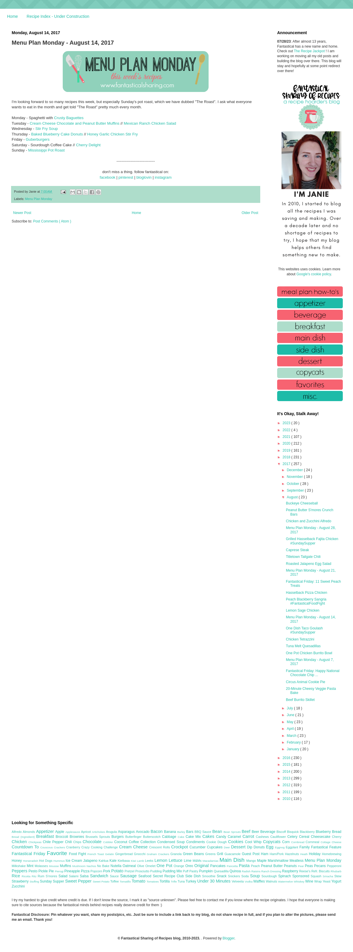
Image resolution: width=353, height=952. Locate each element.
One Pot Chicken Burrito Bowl (309, 653)
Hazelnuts (292, 854)
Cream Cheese (134, 847)
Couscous (47, 847)
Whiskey (299, 881)
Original (202, 865)
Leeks (150, 860)
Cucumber (198, 847)
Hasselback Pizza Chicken (306, 593)
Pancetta (233, 866)
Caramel (235, 837)
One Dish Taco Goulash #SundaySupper (304, 630)
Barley (181, 831)
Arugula (112, 831)
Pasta (245, 865)
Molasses (42, 866)
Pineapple (72, 871)
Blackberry (308, 831)
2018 (287, 457)
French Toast (96, 854)
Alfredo (17, 831)
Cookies (236, 841)
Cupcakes (215, 847)
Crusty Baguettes (68, 118)
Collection (148, 842)
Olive (141, 866)
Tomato (139, 881)
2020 (287, 443)
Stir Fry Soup (46, 128)
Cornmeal (313, 842)
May (290, 722)
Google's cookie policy (313, 274)
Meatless (297, 861)
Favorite (58, 853)
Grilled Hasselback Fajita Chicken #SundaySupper (312, 541)
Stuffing (35, 881)
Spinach (285, 876)
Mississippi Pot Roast (46, 150)
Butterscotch (152, 836)
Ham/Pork (277, 854)
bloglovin (143, 177)
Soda (245, 876)
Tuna (182, 881)
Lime (188, 861)
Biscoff (282, 831)
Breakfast (46, 836)
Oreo (189, 866)
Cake (182, 836)
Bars (190, 832)
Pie (52, 871)
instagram (163, 177)
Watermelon (286, 881)
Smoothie (209, 876)
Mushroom (79, 866)
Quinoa (236, 871)
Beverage (268, 832)
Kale (113, 861)
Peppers (20, 871)
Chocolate (93, 841)
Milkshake (19, 866)
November (295, 477)
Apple (60, 832)
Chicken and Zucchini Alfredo (308, 521)
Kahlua (104, 860)
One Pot (165, 865)
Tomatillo (126, 881)
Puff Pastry (191, 871)
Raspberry (290, 871)
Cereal (305, 837)
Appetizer (45, 831)
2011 (287, 792)
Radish (246, 871)
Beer (256, 832)
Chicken (20, 841)
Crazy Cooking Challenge (100, 847)
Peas (309, 866)
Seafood (145, 876)
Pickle (44, 871)
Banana (170, 832)
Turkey (191, 881)
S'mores (52, 876)
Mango (251, 860)
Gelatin (110, 854)
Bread (336, 832)
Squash (317, 876)
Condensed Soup (171, 842)
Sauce (115, 876)
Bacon (157, 831)
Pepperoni (334, 866)
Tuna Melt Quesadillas (303, 646)
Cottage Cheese (331, 842)
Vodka (249, 881)
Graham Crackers (158, 854)
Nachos (92, 866)
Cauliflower (278, 836)
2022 (287, 430)
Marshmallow (279, 861)
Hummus (59, 860)
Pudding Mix (172, 871)
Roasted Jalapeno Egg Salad (308, 564)
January (293, 749)
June (291, 715)
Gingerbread (124, 854)
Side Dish (193, 876)
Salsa (85, 876)
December (295, 470)
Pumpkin (206, 871)
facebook (108, 177)
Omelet (151, 866)
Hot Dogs (46, 860)
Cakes (209, 836)
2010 (287, 799)
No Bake (104, 866)
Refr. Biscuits (321, 871)
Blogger (229, 938)
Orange (179, 866)
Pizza (85, 871)
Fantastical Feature (326, 847)
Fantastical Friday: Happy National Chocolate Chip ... (312, 673)
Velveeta (238, 881)
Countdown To (26, 847)
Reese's (305, 871)
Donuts (260, 847)
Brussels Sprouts (98, 836)
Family (305, 847)
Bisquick (293, 831)
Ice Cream (74, 861)
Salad (63, 876)
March (292, 736)
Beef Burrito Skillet (300, 700)
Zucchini (18, 886)
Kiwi (134, 860)
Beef (246, 831)
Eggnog (280, 847)
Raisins (256, 871)
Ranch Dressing (271, 871)
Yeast (327, 881)
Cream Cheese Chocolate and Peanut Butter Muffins (75, 123)
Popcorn (96, 871)
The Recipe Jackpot (310, 51)
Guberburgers (37, 139)
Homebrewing (331, 854)
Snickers (234, 876)
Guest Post (251, 854)
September (296, 490)
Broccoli (63, 837)
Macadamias (210, 860)
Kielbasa (124, 860)
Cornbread (298, 842)
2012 (287, 785)
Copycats (272, 841)
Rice (17, 875)
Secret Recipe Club (169, 876)
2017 (287, 464)
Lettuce (176, 860)
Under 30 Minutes (214, 881)
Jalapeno (91, 861)
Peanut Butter (272, 866)
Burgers (118, 837)
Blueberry (324, 832)
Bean (217, 831)
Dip (250, 847)
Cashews (263, 836)
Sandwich (100, 875)
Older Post (250, 213)
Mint (31, 866)
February (294, 742)
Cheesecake (321, 837)
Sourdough (269, 876)
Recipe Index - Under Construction (58, 16)
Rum (42, 876)
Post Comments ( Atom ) (52, 221)
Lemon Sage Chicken (302, 610)
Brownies (78, 837)
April (291, 729)
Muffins (66, 866)
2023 (287, 423)
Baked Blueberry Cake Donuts (57, 134)
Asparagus (127, 832)
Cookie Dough (217, 842)
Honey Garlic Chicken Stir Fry (112, 134)
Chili (69, 842)
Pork (107, 871)
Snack (222, 876)
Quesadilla (222, 871)
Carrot (249, 836)
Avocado (143, 832)
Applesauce (73, 831)
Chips (78, 842)
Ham (265, 854)
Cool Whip (254, 842)
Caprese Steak (297, 550)
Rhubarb (336, 871)
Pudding (156, 871)
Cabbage (170, 837)
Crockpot (180, 847)
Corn (286, 842)
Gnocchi (140, 854)
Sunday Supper (52, 881)
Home (12, 16)
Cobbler (108, 842)
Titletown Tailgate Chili (303, 557)
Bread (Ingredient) (24, 836)
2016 (287, 758)
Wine (309, 881)
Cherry (336, 836)
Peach (256, 866)
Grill (220, 854)
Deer (227, 847)
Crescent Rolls (160, 847)
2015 (287, 765)
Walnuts (272, 881)
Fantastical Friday (29, 853)
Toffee (115, 881)
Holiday (315, 854)
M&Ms (197, 860)
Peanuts (291, 866)
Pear (301, 866)
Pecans (320, 866)
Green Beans (194, 854)
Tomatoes (153, 881)
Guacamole (233, 854)
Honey (17, 861)
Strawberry (21, 881)
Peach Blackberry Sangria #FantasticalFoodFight (306, 601)
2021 (287, 437)
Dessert (239, 847)
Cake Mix (194, 837)
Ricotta (27, 876)
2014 (287, 772)
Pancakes (218, 866)
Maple (262, 861)
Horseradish (31, 860)
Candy (222, 837)
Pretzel (130, 871)
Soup (255, 875)
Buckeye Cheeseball (302, 503)
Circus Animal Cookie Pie (305, 682)
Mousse (54, 866)
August (293, 497)
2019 (287, 450)
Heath (304, 854)
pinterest (125, 177)
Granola (176, 854)
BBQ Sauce (203, 831)
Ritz (35, 876)
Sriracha (328, 876)
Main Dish (232, 860)
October (293, 484)
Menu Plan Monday (38, 199)
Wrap (318, 881)
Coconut (121, 842)
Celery (293, 837)
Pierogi (59, 871)
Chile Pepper (54, 842)
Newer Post (22, 213)
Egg (270, 847)
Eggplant (292, 847)
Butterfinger (134, 836)
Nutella (117, 866)
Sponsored (301, 876)
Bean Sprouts (232, 831)
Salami (74, 876)
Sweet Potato (101, 881)
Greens (211, 854)
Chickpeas (36, 842)
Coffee (134, 842)
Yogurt (336, 881)
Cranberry (73, 847)
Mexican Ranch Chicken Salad (150, 123)
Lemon (161, 860)
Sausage (129, 875)
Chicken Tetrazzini (300, 639)
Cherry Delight (88, 145)
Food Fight (78, 854)
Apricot (86, 831)
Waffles (259, 881)
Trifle (174, 881)
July (290, 708)
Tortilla (165, 881)
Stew (337, 876)
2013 (287, 778)
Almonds (29, 831)
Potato (118, 871)
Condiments (196, 842)
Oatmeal (130, 866)
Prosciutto (142, 871)
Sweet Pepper (79, 881)
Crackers (60, 847)
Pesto (34, 871)
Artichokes (99, 831)
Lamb (141, 860)
